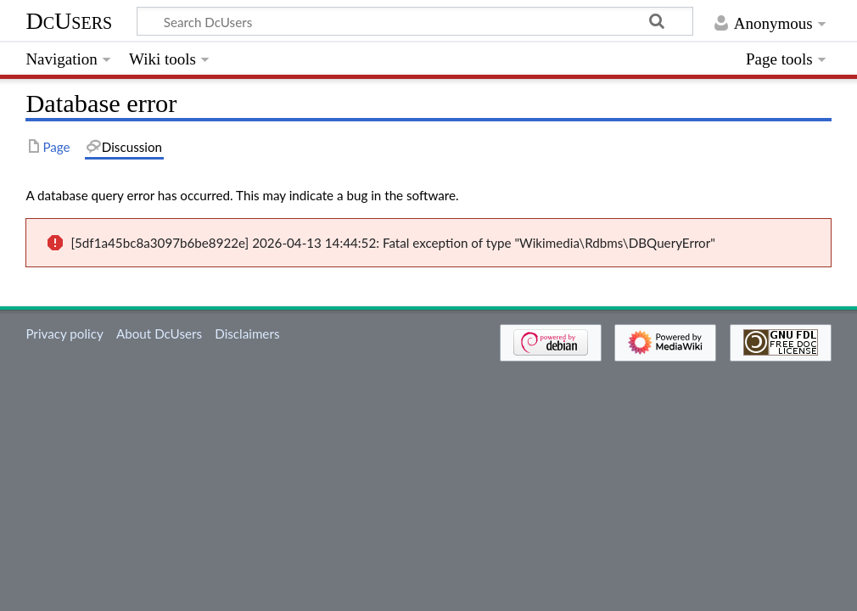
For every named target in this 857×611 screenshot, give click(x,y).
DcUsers (68, 21)
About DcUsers (159, 333)
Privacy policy (64, 333)
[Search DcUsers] (414, 21)
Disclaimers (247, 333)
